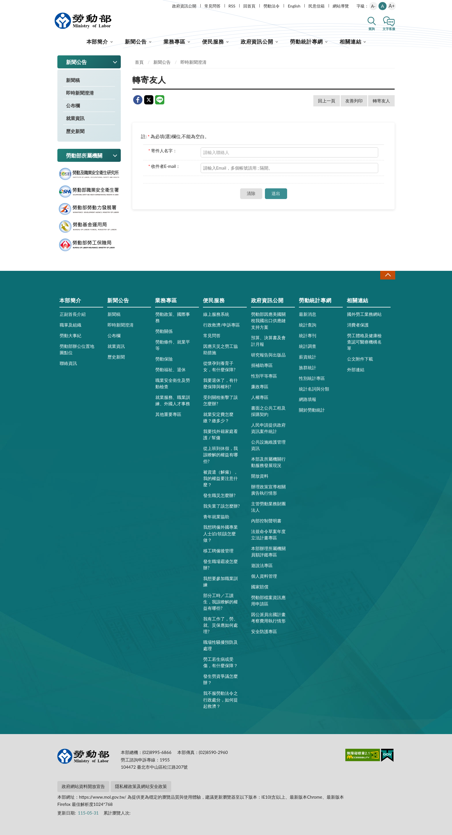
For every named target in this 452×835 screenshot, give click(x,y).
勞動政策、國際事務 (172, 317)
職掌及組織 (70, 324)
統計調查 (307, 346)
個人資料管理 (264, 576)
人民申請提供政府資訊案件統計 (268, 428)
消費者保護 (358, 324)
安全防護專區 (264, 631)
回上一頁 (326, 100)
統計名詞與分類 (314, 388)
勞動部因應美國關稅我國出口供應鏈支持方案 (268, 320)
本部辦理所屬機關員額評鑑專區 (268, 551)
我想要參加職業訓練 (220, 581)
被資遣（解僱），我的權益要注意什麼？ (220, 478)
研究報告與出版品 (268, 354)
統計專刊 (307, 335)
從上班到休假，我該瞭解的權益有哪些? (220, 455)
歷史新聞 (75, 131)
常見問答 (212, 5)
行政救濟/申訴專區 (221, 324)
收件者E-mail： (164, 166)
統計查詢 (307, 324)
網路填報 (307, 399)
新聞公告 (136, 41)
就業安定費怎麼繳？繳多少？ (218, 417)
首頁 (139, 62)
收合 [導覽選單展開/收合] (387, 275)
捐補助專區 (262, 365)
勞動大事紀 (70, 335)
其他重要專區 (168, 414)
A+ (392, 6)
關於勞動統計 (312, 409)
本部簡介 (97, 41)
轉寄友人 (381, 100)
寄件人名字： (162, 150)
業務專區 (174, 41)
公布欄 (73, 105)
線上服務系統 (216, 314)
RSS (232, 5)
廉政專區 (259, 386)
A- (373, 6)
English (294, 5)
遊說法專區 (262, 565)
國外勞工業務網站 (364, 314)
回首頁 (249, 5)
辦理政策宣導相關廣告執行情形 (268, 490)
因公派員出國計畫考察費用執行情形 (268, 617)
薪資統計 (307, 356)
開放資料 (259, 476)
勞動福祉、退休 (170, 369)
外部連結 (355, 369)
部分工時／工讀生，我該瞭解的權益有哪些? (220, 602)
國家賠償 (259, 586)
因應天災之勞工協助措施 (220, 349)
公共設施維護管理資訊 (268, 445)
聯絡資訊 (68, 363)
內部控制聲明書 (266, 520)
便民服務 (213, 41)
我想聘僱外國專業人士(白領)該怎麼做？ (220, 533)
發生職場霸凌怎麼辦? (220, 564)
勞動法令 (271, 5)
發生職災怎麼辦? (219, 495)
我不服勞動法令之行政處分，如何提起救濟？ (220, 699)
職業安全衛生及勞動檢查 (172, 383)
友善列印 (354, 100)
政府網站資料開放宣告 (83, 786)
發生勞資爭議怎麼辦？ (220, 679)
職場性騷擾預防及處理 (220, 645)
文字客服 (389, 29)
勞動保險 (164, 358)
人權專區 (259, 397)
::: (56, 4)
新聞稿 (73, 80)
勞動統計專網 (306, 41)
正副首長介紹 (73, 314)
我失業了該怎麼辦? (221, 505)
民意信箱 (316, 5)
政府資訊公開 (184, 5)
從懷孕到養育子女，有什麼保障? (219, 366)
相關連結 (350, 41)
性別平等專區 (264, 375)
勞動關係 (164, 331)
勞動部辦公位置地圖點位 (77, 349)
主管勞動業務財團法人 (268, 507)
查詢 (371, 29)
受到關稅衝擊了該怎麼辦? (220, 400)
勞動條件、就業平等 (172, 345)
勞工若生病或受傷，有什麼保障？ (220, 662)
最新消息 (307, 314)
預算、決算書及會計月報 (268, 340)
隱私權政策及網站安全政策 (141, 786)
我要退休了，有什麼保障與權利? (220, 383)
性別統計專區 (312, 378)
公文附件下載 (360, 358)
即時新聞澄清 (80, 92)
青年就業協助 (216, 516)
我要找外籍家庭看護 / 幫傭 (220, 434)
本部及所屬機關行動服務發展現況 (268, 462)
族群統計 (307, 367)
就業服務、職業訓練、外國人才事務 (172, 400)
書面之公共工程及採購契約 (268, 411)
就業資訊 (75, 118)
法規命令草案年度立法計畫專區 (268, 534)
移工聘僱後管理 (218, 550)
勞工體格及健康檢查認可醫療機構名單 (364, 342)
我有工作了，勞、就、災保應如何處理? (220, 625)
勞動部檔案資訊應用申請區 (268, 600)
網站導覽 (341, 5)
